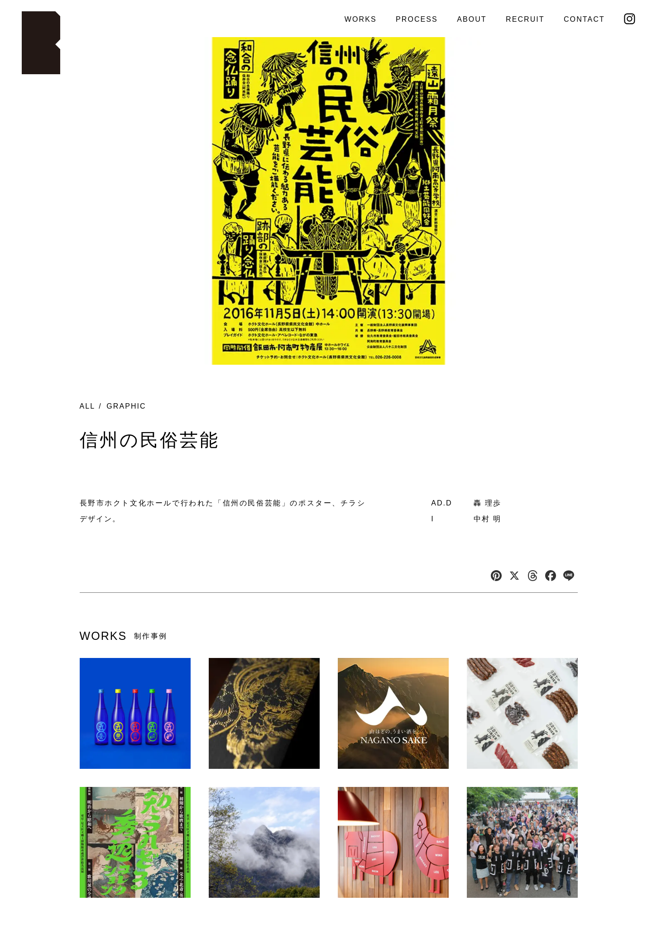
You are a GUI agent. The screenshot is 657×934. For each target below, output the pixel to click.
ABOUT (472, 19)
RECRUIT (525, 19)
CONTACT (584, 19)
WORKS (361, 19)
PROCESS (417, 19)
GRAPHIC (126, 406)
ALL (88, 406)
